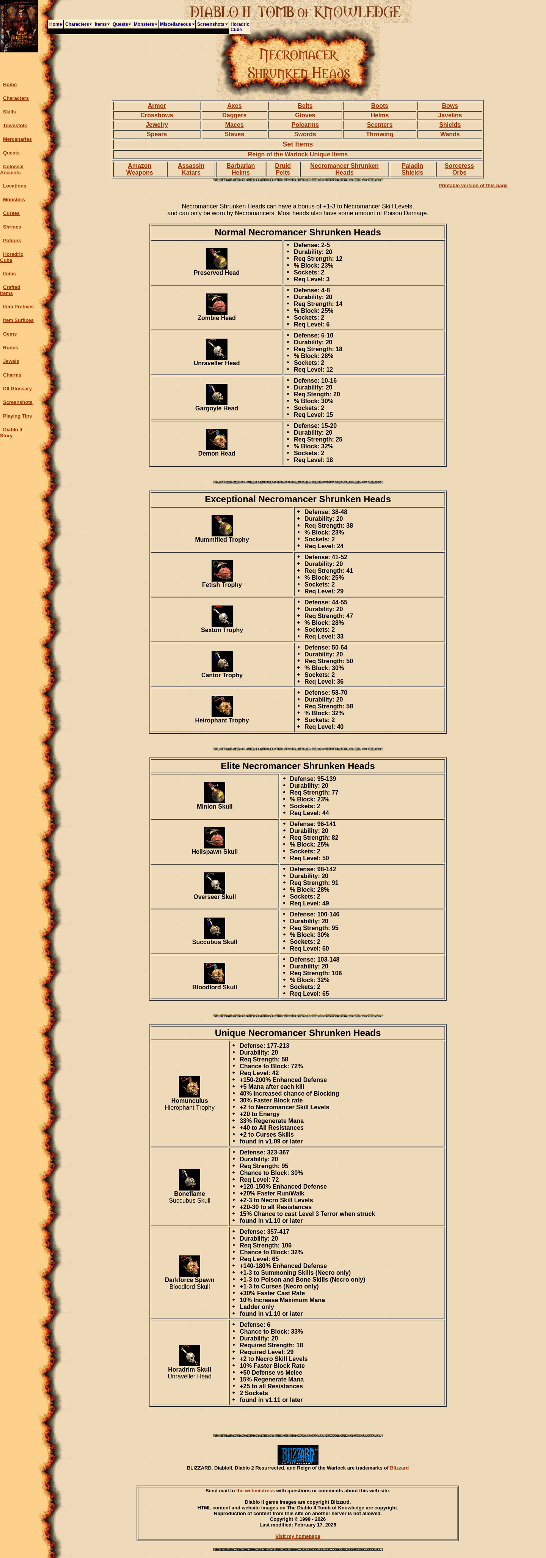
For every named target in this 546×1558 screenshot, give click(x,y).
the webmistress (255, 1490)
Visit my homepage (297, 1536)
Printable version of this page (473, 185)
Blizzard (399, 1468)
